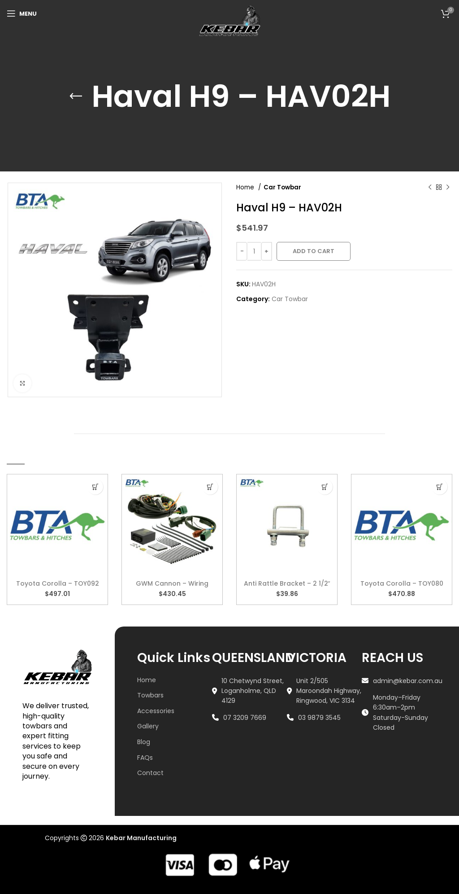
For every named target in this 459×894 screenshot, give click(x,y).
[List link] (249, 691)
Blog (143, 741)
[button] (95, 487)
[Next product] (447, 187)
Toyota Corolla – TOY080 (401, 583)
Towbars (150, 695)
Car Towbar (282, 187)
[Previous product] (429, 187)
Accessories (155, 710)
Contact (150, 772)
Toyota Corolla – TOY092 (57, 583)
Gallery (148, 726)
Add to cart (313, 251)
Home (246, 187)
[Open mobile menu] (21, 13)
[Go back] (75, 85)
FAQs (145, 757)
